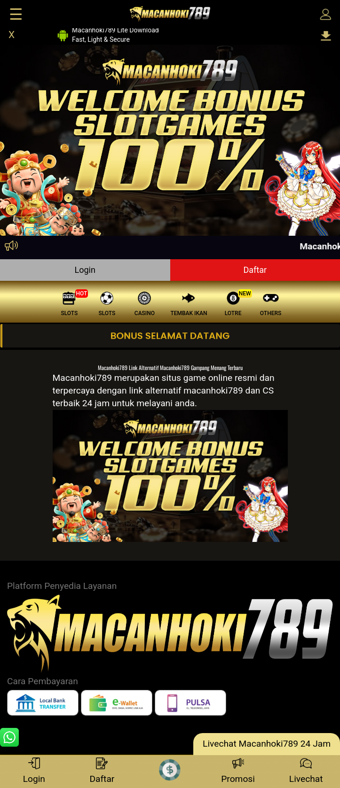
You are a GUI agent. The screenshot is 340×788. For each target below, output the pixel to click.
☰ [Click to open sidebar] (16, 14)
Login (85, 270)
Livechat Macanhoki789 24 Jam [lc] (267, 743)
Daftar (255, 270)
